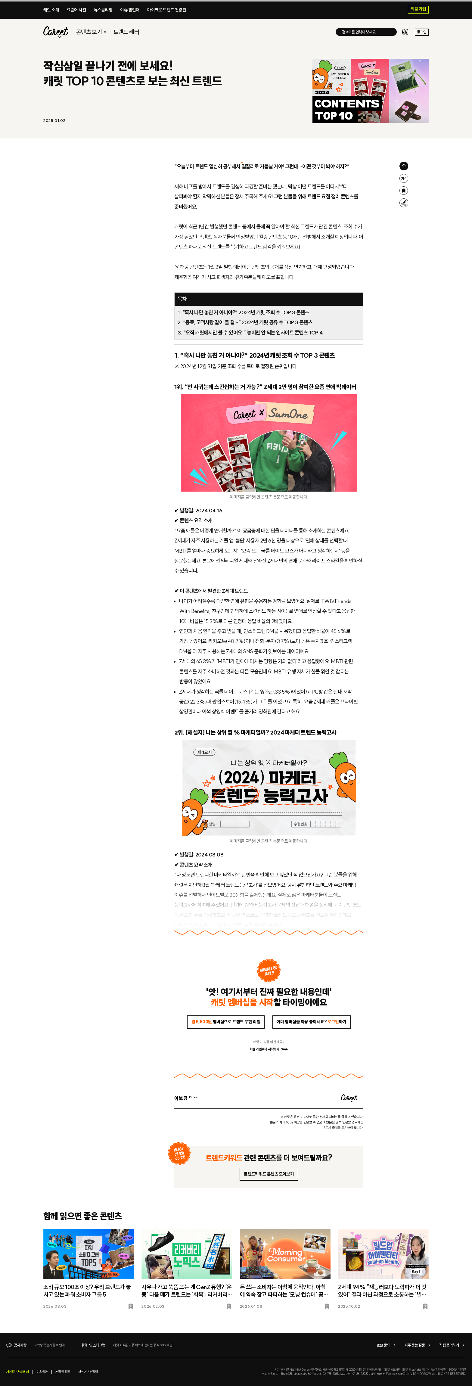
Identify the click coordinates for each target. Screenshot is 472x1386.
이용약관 (42, 1372)
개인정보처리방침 (17, 1372)
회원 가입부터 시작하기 (269, 1049)
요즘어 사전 (76, 10)
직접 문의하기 (452, 1345)
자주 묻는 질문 (418, 1345)
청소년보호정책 (88, 1372)
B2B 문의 (387, 1345)
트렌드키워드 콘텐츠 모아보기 (269, 1174)
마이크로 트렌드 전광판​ (166, 10)
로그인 (421, 32)
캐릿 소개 (51, 10)
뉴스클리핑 (103, 10)
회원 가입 (418, 9)
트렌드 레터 (126, 32)
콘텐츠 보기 (92, 32)
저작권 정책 (62, 1372)
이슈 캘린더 (129, 10)
